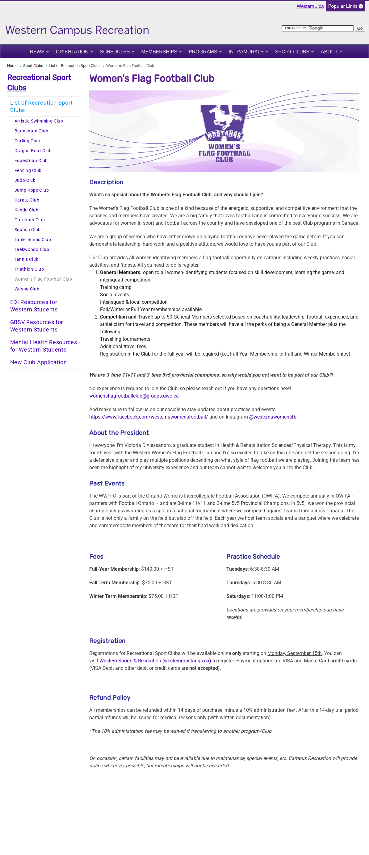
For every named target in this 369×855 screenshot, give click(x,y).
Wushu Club (27, 289)
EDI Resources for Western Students (34, 306)
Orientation (72, 51)
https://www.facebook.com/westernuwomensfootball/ (148, 417)
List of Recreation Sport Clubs (75, 65)
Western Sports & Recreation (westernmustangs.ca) (155, 661)
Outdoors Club (30, 220)
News (37, 51)
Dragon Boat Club (33, 150)
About (329, 51)
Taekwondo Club (32, 249)
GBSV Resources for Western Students (36, 326)
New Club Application (38, 362)
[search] (318, 28)
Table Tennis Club (33, 239)
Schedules (115, 51)
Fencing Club (28, 170)
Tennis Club (27, 259)
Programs (203, 51)
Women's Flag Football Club (43, 279)
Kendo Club (27, 210)
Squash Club (28, 229)
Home (12, 65)
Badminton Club (31, 131)
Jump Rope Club (32, 190)
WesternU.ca (310, 6)
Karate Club (27, 200)
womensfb (284, 417)
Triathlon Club (29, 269)
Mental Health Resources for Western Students (43, 346)
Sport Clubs (292, 51)
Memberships (159, 51)
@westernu (261, 417)
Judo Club (25, 180)
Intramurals (246, 51)
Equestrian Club (31, 160)
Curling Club (27, 141)
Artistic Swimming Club (39, 121)
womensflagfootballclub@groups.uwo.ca (134, 396)
